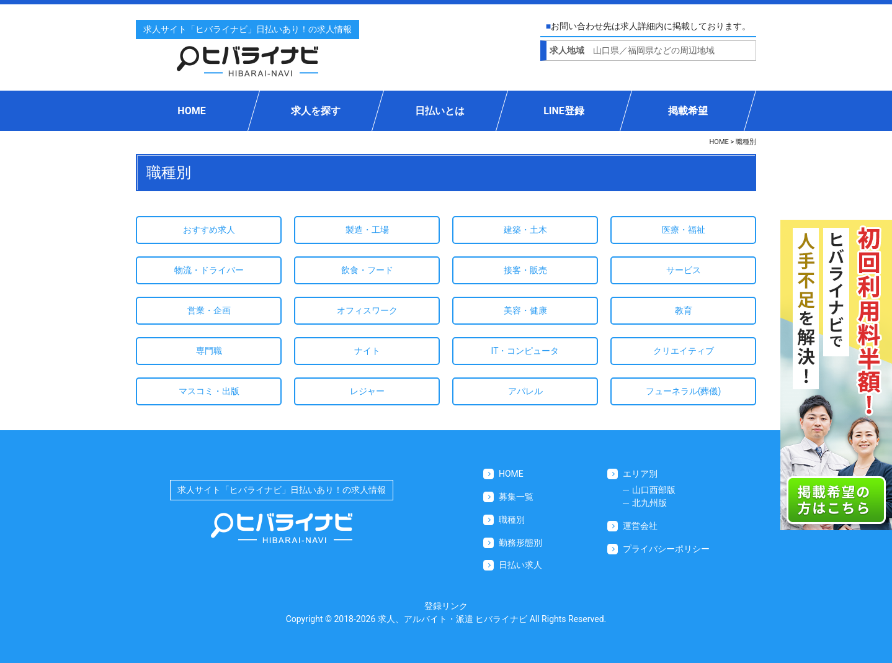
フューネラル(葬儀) (683, 391)
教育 (683, 310)
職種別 (512, 520)
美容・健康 (525, 310)
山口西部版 (654, 490)
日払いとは (440, 111)
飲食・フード (367, 270)
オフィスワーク (367, 310)
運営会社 (640, 526)
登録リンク (446, 606)
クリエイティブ (683, 351)
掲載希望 (688, 111)
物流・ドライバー (209, 270)
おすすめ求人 (209, 230)
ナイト (367, 351)
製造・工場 (367, 230)
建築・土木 (525, 230)
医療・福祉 (683, 230)
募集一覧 (516, 497)
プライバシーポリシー (666, 549)
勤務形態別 (520, 543)
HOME (191, 111)
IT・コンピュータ (525, 351)
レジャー (367, 391)
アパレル (525, 391)
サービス (683, 270)
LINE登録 (563, 111)
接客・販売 (525, 270)
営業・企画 (209, 310)
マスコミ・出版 (209, 391)
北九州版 (649, 503)
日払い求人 (520, 565)
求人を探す (316, 111)
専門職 (209, 351)
